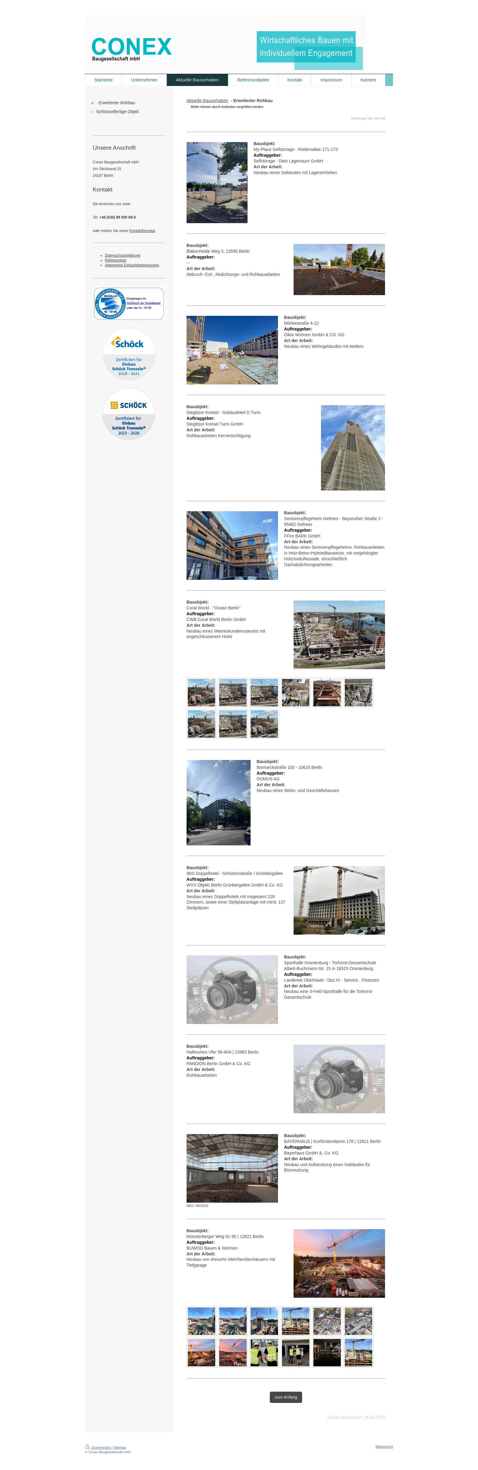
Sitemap (120, 1447)
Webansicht (384, 1446)
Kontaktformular (142, 231)
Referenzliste (115, 260)
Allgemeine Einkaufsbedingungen (132, 265)
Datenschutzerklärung (123, 255)
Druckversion (98, 1447)
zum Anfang (286, 1397)
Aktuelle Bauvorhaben (207, 100)
